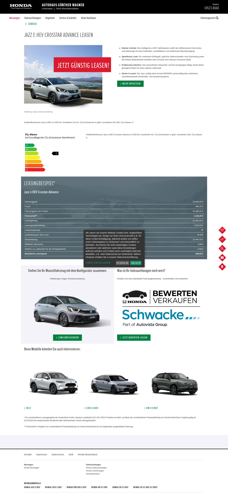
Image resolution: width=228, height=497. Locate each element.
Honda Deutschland (87, 454)
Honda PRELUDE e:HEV (76, 487)
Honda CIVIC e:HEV (53, 487)
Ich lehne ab (122, 263)
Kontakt (28, 454)
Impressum (41, 454)
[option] (54, 386)
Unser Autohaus (88, 17)
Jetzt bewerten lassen (134, 337)
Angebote (50, 17)
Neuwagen (14, 17)
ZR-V (28, 408)
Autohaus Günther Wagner (63, 5)
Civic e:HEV (92, 408)
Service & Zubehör (67, 17)
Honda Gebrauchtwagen (96, 468)
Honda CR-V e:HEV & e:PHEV (145, 487)
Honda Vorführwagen (95, 471)
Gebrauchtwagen (32, 17)
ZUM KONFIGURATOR (68, 337)
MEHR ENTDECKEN (131, 83)
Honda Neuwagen (31, 468)
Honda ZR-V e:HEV (120, 487)
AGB (71, 454)
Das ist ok (135, 263)
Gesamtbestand (92, 474)
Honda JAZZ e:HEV (32, 487)
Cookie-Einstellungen (98, 262)
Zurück (30, 24)
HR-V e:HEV (152, 408)
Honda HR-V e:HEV (99, 487)
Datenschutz (58, 454)
